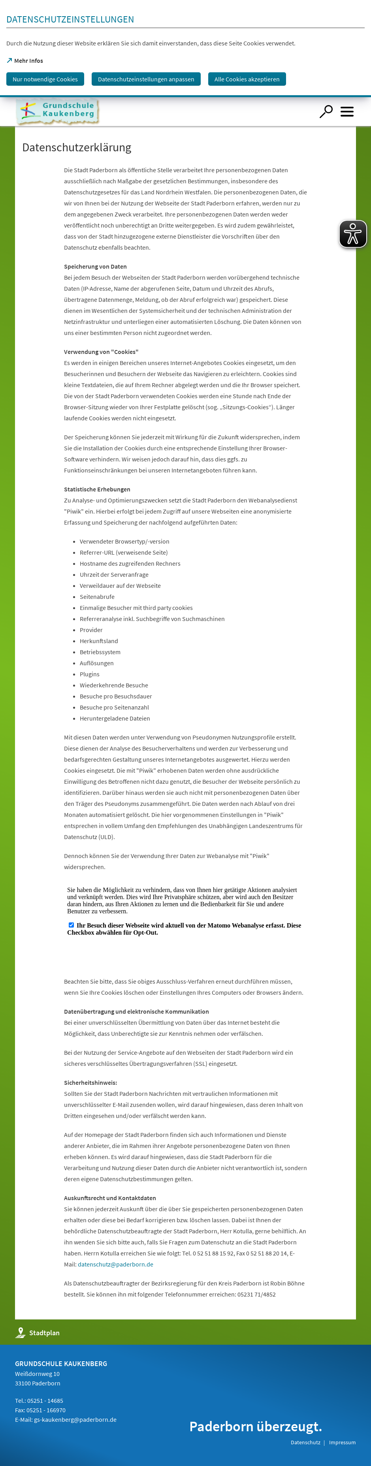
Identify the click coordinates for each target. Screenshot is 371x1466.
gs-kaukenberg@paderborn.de (75, 1419)
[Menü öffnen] (347, 111)
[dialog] (185, 48)
